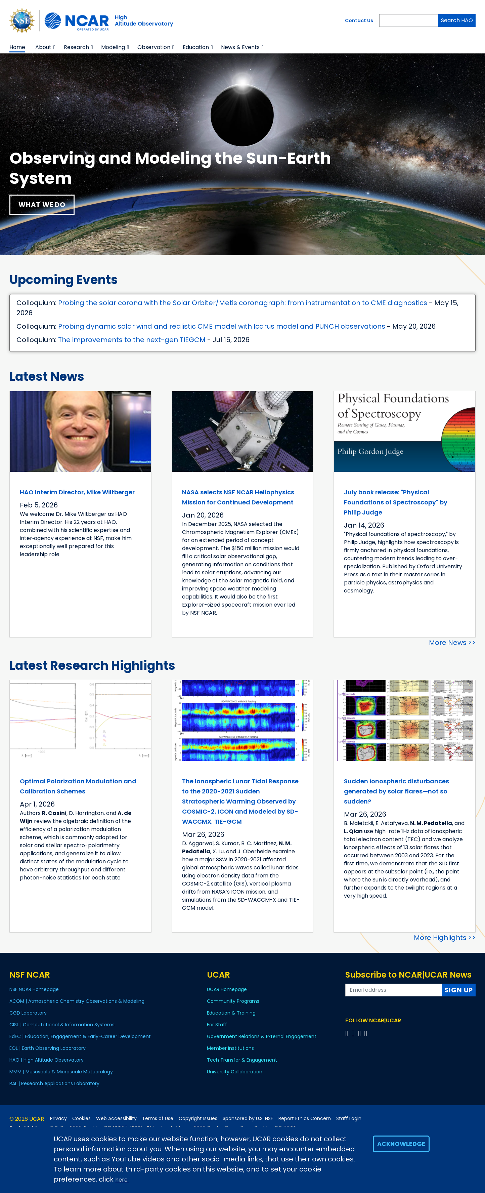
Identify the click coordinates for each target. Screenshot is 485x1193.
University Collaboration (234, 1071)
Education (196, 47)
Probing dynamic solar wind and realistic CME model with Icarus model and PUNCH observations (221, 326)
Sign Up (458, 990)
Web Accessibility (116, 1118)
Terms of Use (157, 1118)
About (43, 47)
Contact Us (359, 20)
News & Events (240, 47)
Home (17, 47)
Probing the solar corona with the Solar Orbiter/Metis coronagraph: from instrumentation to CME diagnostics (242, 302)
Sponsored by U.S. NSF (248, 1118)
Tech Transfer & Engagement (242, 1060)
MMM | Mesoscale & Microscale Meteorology (61, 1071)
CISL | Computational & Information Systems (62, 1024)
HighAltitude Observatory (144, 20)
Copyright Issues (198, 1118)
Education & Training (231, 1013)
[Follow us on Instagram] (360, 1033)
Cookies (81, 1118)
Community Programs (233, 1001)
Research (76, 47)
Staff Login (348, 1118)
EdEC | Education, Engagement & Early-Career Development (80, 1036)
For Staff (217, 1024)
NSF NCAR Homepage (34, 989)
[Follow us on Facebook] (347, 1033)
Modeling (113, 47)
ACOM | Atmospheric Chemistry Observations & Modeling (76, 1001)
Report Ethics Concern (304, 1118)
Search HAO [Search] (457, 20)
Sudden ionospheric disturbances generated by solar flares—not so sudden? (396, 791)
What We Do (41, 204)
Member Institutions (230, 1048)
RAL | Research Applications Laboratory (54, 1083)
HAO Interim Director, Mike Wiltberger (77, 492)
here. (122, 1180)
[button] (54, 47)
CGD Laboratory (28, 1013)
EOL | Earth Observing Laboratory (47, 1048)
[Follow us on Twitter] (354, 1033)
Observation (153, 47)
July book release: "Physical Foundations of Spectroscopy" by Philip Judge (395, 502)
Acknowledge (401, 1144)
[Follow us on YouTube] (366, 1033)
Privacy (58, 1118)
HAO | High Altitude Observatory (46, 1060)
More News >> (452, 642)
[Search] (408, 20)
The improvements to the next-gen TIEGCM (132, 339)
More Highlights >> (445, 937)
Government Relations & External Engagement (261, 1036)
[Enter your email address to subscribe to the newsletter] (393, 990)
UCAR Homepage (227, 989)
